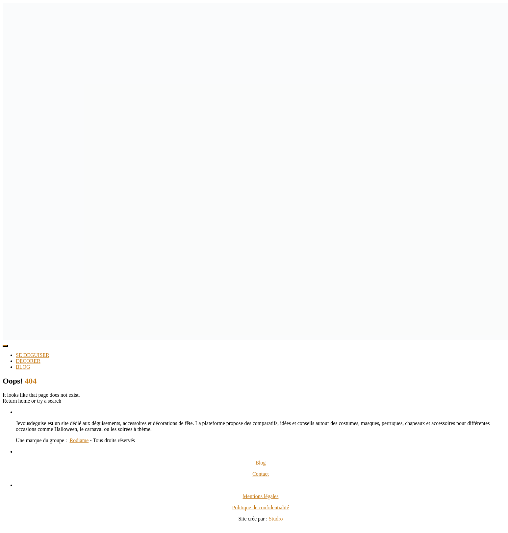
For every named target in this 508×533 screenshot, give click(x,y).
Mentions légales (261, 496)
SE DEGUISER (32, 355)
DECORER (28, 361)
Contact (260, 474)
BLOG (23, 367)
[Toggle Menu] (5, 346)
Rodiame (79, 440)
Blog (260, 463)
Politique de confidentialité (260, 507)
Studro (276, 518)
